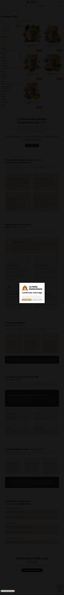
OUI (27, 299)
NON (37, 299)
